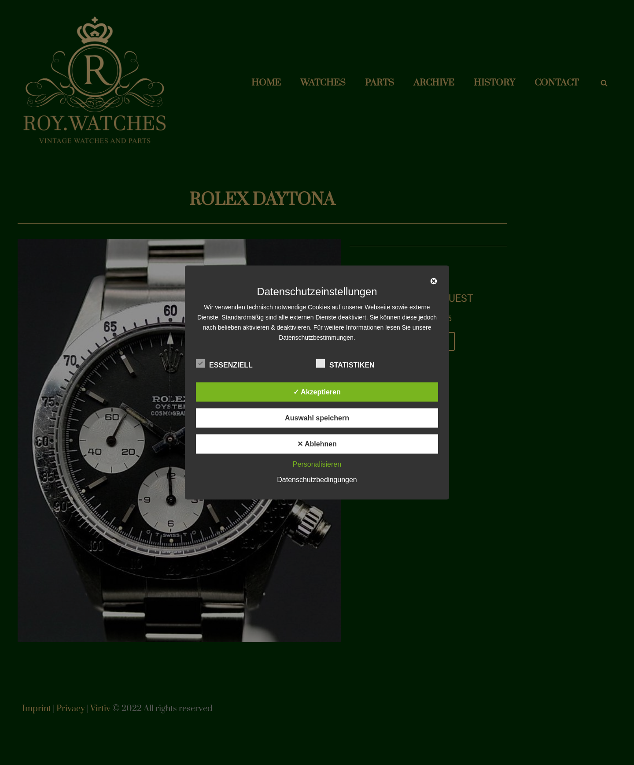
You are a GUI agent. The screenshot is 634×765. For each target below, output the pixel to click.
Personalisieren (317, 464)
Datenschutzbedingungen (317, 479)
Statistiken (345, 363)
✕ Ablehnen (317, 444)
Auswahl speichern (317, 418)
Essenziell (224, 363)
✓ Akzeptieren (317, 392)
